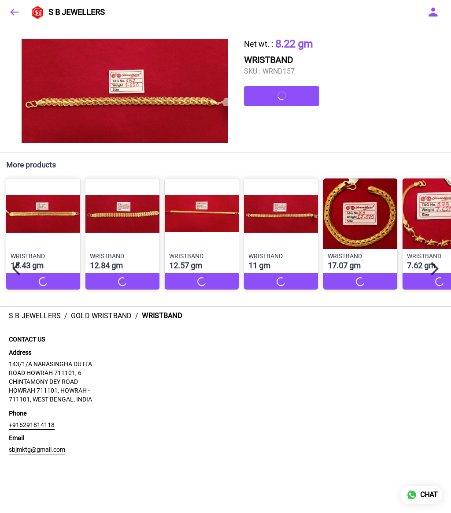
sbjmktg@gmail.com (37, 449)
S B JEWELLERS (76, 12)
